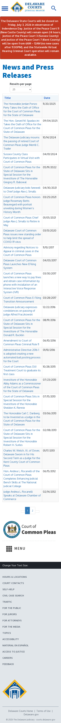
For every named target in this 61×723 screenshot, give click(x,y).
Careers (7, 657)
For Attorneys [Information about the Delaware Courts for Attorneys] (12, 620)
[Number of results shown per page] (21, 89)
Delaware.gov (31, 714)
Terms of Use (43, 711)
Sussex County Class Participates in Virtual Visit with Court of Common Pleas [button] (21, 157)
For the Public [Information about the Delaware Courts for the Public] (11, 608)
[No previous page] (23, 511)
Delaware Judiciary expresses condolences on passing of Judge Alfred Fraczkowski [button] (20, 310)
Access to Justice (13, 651)
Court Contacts (13, 583)
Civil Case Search (13, 595)
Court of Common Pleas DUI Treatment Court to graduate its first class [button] (22, 370)
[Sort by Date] (48, 98)
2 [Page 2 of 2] (32, 510)
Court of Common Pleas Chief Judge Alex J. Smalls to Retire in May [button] (21, 221)
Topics (6, 633)
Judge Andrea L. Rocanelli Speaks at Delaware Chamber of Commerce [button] (22, 495)
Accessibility (10, 639)
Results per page (21, 84)
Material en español (15, 645)
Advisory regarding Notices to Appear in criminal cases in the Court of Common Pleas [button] (21, 251)
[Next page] (37, 511)
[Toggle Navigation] (5, 8)
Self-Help (8, 589)
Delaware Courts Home (20, 711)
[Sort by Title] (8, 98)
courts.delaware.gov (45, 719)
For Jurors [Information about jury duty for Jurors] (9, 614)
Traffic (7, 601)
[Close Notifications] (60, 19)
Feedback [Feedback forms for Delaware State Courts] (8, 664)
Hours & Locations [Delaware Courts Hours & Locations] (14, 576)
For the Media (11, 626)
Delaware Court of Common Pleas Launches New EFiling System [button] (19, 264)
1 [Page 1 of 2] (27, 510)
